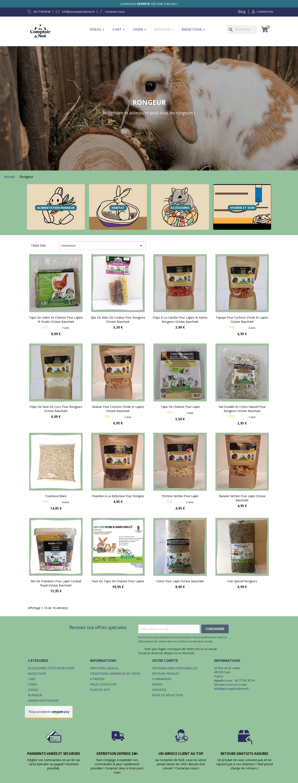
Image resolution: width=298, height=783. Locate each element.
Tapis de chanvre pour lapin (180, 407)
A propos (97, 679)
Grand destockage (43, 700)
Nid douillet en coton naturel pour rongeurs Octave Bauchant (242, 409)
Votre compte (165, 660)
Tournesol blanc (56, 496)
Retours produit (165, 673)
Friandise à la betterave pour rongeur (118, 496)
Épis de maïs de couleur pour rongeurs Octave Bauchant (118, 319)
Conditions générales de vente (115, 673)
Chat (32, 679)
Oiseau (33, 690)
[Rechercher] (242, 29)
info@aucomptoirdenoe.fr (231, 689)
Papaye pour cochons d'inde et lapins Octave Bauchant (242, 319)
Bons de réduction (167, 695)
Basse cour (37, 673)
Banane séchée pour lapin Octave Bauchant (242, 498)
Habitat (118, 208)
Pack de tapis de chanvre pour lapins (118, 581)
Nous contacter (103, 684)
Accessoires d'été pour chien (51, 668)
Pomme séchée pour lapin (180, 496)
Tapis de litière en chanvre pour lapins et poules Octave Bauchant (56, 319)
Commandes (161, 679)
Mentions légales (104, 668)
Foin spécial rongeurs (242, 581)
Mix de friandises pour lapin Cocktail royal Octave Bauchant (56, 583)
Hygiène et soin (242, 208)
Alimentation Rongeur (56, 208)
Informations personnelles (174, 668)
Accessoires (180, 208)
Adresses (159, 690)
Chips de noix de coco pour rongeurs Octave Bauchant (56, 409)
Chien (32, 684)
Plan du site (100, 690)
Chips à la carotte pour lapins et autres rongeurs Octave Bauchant (180, 319)
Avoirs (157, 684)
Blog (241, 11)
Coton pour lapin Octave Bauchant (180, 581)
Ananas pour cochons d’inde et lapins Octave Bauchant (118, 409)
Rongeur (35, 695)
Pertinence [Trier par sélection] (102, 245)
